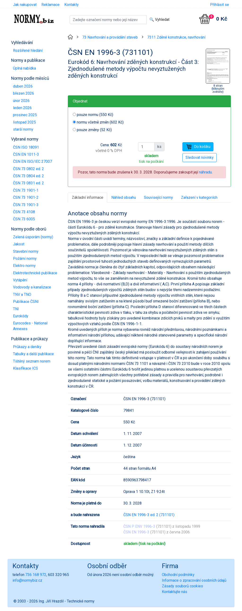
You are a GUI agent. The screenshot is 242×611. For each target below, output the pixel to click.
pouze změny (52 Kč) (94, 130)
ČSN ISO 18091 (26, 147)
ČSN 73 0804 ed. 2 (28, 176)
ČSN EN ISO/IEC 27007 (32, 161)
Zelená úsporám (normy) (33, 237)
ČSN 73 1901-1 (26, 190)
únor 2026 (21, 100)
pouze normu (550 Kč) (95, 114)
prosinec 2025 (25, 115)
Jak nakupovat (25, 4)
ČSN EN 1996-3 (136, 532)
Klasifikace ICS (25, 368)
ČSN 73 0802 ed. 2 (28, 169)
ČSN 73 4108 (24, 212)
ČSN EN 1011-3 (26, 154)
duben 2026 (23, 86)
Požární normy (25, 258)
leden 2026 (22, 108)
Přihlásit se (219, 4)
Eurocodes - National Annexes (30, 326)
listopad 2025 (24, 122)
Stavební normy (26, 251)
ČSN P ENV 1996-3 (139, 526)
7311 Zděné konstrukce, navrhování (176, 37)
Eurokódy (20, 316)
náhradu (205, 172)
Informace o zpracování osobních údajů (194, 580)
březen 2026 (23, 93)
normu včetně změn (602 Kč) (100, 122)
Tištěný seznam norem (31, 361)
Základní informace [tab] (87, 197)
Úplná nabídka (24, 68)
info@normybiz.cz (27, 580)
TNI (16, 309)
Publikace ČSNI (26, 301)
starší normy (23, 129)
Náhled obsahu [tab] (123, 197)
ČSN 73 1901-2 (26, 197)
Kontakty (71, 4)
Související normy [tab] (158, 197)
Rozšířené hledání (28, 50)
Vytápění (20, 280)
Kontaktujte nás (174, 591)
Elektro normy (24, 265)
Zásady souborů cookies (182, 586)
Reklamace (50, 4)
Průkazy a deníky (27, 347)
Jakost (18, 244)
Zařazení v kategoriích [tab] (199, 197)
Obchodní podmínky (178, 574)
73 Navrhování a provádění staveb (110, 37)
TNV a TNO (22, 294)
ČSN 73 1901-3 (26, 205)
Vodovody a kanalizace (32, 287)
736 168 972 (35, 574)
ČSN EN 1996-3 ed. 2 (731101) (148, 515)
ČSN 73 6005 (24, 219)
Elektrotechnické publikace (35, 273)
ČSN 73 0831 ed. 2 (28, 183)
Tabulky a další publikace (33, 354)
